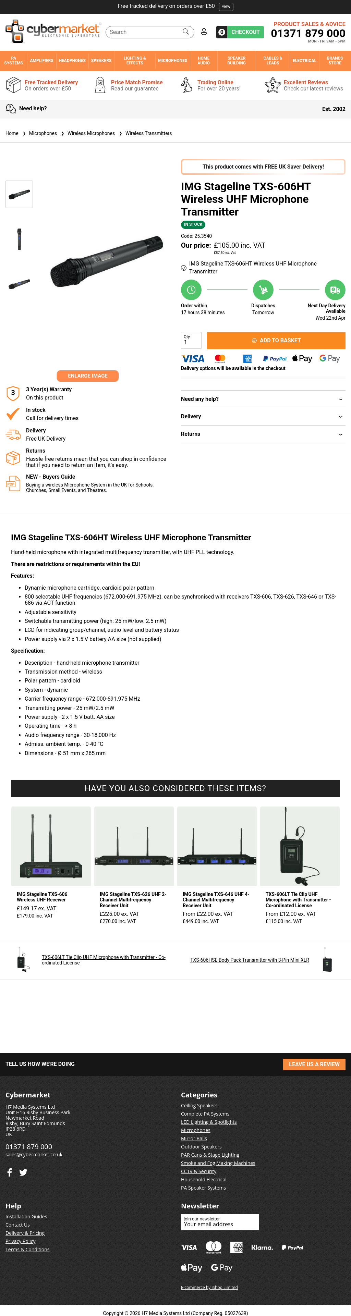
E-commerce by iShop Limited (209, 1287)
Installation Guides (26, 1216)
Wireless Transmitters (145, 133)
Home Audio (203, 60)
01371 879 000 (308, 33)
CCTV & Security (198, 1171)
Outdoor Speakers (201, 1146)
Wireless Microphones (87, 133)
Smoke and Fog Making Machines (218, 1163)
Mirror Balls (194, 1138)
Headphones (72, 61)
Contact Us (17, 1224)
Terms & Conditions (27, 1249)
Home (12, 133)
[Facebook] (23, 1171)
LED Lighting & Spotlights (209, 1122)
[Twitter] (9, 1171)
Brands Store (335, 60)
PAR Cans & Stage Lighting (210, 1155)
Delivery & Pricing (25, 1233)
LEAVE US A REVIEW (314, 1064)
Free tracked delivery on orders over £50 (175, 6)
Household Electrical (204, 1179)
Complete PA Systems (205, 1113)
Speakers (101, 61)
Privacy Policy (20, 1241)
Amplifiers (41, 61)
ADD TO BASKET (276, 340)
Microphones (172, 61)
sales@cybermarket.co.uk (33, 1154)
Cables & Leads (273, 60)
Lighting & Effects (135, 60)
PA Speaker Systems (203, 1187)
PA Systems (13, 60)
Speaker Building (236, 60)
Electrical (304, 61)
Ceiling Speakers (199, 1105)
